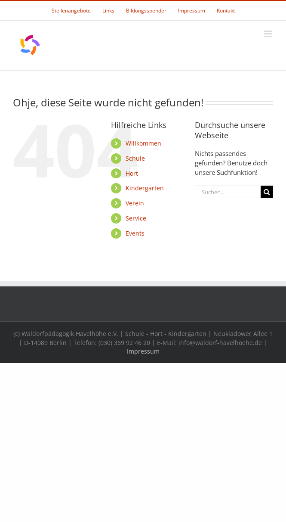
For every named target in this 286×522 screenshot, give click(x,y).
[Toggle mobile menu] (268, 33)
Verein (135, 203)
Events (135, 233)
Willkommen (143, 143)
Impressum (143, 351)
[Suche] (267, 192)
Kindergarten (145, 188)
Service (136, 218)
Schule (135, 158)
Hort (132, 173)
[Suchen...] (228, 192)
